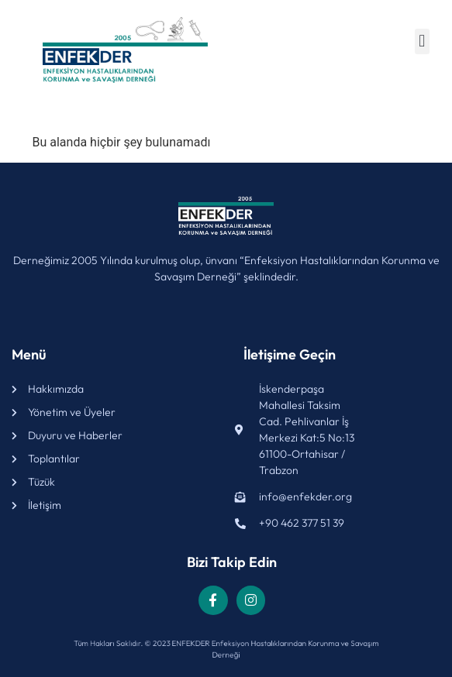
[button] (422, 41)
